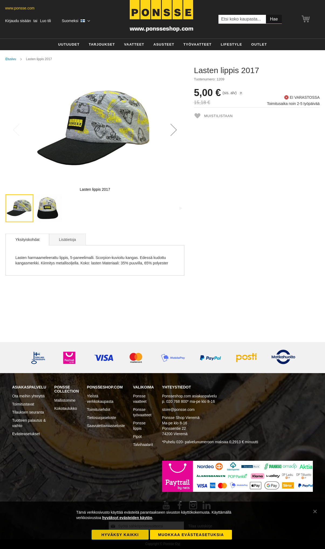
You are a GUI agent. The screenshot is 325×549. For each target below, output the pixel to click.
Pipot (137, 436)
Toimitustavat (23, 404)
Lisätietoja (67, 239)
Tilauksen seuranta (28, 412)
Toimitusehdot (98, 409)
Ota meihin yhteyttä (28, 396)
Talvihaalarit (143, 444)
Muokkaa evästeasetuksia (191, 535)
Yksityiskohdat (27, 239)
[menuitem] (69, 44)
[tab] (27, 239)
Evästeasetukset (26, 434)
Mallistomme (65, 400)
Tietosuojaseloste (101, 417)
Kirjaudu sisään (18, 21)
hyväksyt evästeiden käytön (127, 518)
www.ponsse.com (20, 8)
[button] (76, 21)
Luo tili (45, 21)
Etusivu (10, 59)
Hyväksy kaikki (120, 535)
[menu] (162, 44)
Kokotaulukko (65, 408)
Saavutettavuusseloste (106, 426)
